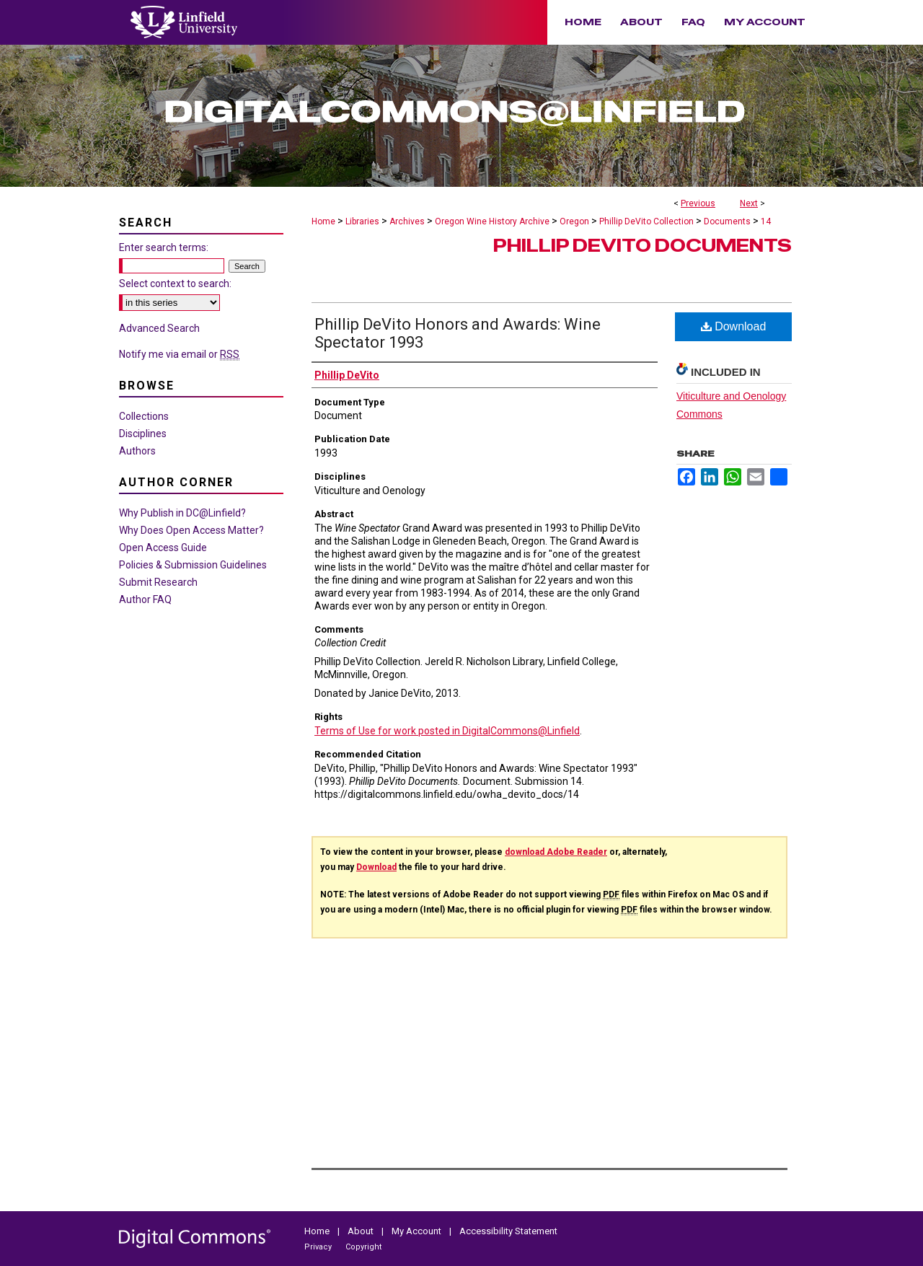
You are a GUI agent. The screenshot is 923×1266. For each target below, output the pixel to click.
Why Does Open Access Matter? (191, 530)
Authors (137, 451)
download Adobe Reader (556, 852)
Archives (407, 221)
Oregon (574, 221)
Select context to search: (175, 283)
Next (749, 203)
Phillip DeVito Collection (646, 221)
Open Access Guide (163, 547)
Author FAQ (145, 599)
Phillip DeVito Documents (642, 245)
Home (323, 221)
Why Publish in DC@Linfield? (182, 513)
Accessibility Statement (508, 1231)
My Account (417, 1231)
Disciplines (143, 433)
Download (734, 326)
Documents (727, 221)
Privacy (319, 1247)
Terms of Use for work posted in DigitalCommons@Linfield (447, 731)
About (362, 1231)
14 (766, 221)
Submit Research (158, 582)
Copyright (363, 1247)
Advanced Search (159, 328)
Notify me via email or (179, 354)
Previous (698, 203)
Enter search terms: (163, 247)
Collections (144, 416)
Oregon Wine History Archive (492, 221)
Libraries (362, 221)
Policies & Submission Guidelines (193, 565)
